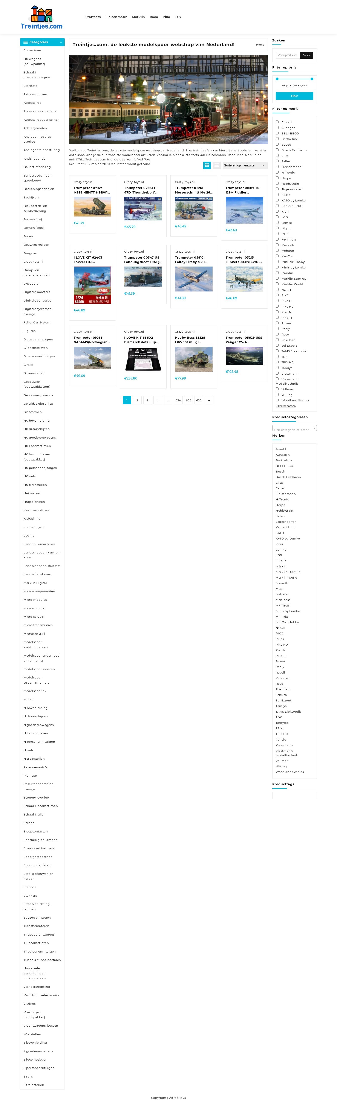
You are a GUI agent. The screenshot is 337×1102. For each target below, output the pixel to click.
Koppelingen (34, 527)
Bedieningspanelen (39, 189)
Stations (30, 887)
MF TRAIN (283, 605)
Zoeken (307, 55)
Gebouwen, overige (39, 395)
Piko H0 (282, 644)
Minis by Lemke (288, 611)
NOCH (280, 627)
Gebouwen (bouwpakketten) (37, 384)
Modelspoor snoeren (39, 669)
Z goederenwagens (38, 1051)
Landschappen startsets (42, 566)
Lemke (281, 549)
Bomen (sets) (34, 227)
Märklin (282, 566)
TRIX (279, 728)
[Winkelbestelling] (245, 165)
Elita (279, 482)
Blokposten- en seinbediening (35, 208)
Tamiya (281, 706)
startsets (192, 155)
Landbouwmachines (39, 544)
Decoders (31, 283)
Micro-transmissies (38, 625)
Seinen (29, 823)
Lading (29, 535)
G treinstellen (34, 373)
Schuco (281, 695)
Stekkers (30, 895)
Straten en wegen (37, 917)
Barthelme (284, 460)
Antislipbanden (36, 158)
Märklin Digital (35, 583)
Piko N (281, 650)
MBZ (279, 588)
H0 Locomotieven (37, 446)
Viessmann (284, 745)
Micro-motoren (35, 608)
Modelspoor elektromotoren (36, 644)
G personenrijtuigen (39, 356)
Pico (240, 155)
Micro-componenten (39, 591)
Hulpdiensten (34, 501)
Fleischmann (216, 155)
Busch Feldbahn (288, 477)
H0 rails (30, 476)
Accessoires (32, 102)
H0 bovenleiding (37, 420)
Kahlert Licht (286, 527)
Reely (280, 667)
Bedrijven (31, 197)
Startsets (30, 85)
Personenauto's (35, 767)
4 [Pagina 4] (158, 400)
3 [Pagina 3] (148, 400)
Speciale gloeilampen (41, 839)
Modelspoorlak (35, 691)
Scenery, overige (36, 797)
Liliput (281, 560)
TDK (279, 717)
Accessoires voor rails (40, 111)
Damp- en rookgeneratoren (37, 272)
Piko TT (281, 655)
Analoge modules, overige (38, 139)
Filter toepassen (286, 406)
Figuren (30, 330)
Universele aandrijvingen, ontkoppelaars (35, 973)
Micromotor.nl (34, 633)
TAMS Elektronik (288, 711)
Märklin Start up (288, 572)
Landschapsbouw (37, 574)
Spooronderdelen (37, 865)
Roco (231, 155)
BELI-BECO (284, 466)
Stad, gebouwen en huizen (39, 876)
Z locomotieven (35, 1059)
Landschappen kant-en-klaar (42, 555)
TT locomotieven (36, 943)
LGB (279, 555)
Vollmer (282, 760)
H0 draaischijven (37, 429)
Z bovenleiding (35, 1042)
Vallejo (281, 739)
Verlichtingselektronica (42, 995)
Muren (29, 699)
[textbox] (295, 429)
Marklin (251, 155)
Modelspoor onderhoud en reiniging (42, 658)
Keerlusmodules (36, 510)
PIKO (279, 633)
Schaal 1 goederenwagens (37, 75)
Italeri (280, 516)
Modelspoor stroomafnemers (36, 680)
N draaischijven (36, 716)
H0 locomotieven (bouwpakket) (37, 457)
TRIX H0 (282, 734)
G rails (28, 364)
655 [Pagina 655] (188, 400)
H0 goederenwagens (40, 437)
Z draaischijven (35, 94)
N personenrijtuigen (39, 741)
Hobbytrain (284, 510)
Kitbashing (32, 518)
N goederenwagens (39, 725)
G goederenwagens (39, 339)
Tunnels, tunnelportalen (42, 960)
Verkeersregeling (37, 986)
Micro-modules (35, 599)
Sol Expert (283, 700)
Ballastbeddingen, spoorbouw (38, 178)
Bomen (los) (33, 219)
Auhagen (283, 454)
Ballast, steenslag (37, 167)
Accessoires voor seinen (42, 119)
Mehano (282, 594)
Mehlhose (283, 600)
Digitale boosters (37, 292)
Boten (28, 236)
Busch (280, 471)
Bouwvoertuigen (36, 244)
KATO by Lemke (288, 538)
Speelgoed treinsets (39, 848)
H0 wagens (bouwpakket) (34, 61)
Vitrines (30, 1003)
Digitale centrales (37, 300)
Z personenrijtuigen (39, 1068)
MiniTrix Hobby (287, 622)
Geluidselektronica (38, 403)
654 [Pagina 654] (178, 400)
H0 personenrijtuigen (40, 467)
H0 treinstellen (35, 484)
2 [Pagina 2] (137, 400)
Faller (280, 488)
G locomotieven (36, 347)
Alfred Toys (142, 159)
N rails (29, 750)
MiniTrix (282, 616)
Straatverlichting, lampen (37, 906)
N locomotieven (36, 733)
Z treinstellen (34, 1085)
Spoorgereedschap (38, 856)
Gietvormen (33, 412)
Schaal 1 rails (33, 814)
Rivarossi (282, 678)
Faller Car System (37, 322)
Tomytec (282, 722)
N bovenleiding (36, 708)
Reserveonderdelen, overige (39, 786)
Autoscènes (32, 50)
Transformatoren (36, 926)
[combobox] (294, 428)
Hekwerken (32, 493)
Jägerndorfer (286, 521)
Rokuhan (283, 689)
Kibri (279, 544)
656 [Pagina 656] (199, 400)
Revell (280, 672)
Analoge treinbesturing (42, 150)
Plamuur (30, 775)
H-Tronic (282, 499)
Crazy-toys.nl (33, 261)
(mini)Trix (76, 159)
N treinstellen (34, 758)
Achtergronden (35, 128)
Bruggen (30, 253)
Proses (281, 661)
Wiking (281, 766)
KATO (280, 533)
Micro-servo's (34, 616)
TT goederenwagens (39, 934)
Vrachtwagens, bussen (41, 1025)
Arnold (281, 449)
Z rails (28, 1076)
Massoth (282, 583)
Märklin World (286, 577)
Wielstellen (32, 1034)
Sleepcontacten (36, 831)
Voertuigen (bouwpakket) (34, 1015)
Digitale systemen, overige (38, 311)
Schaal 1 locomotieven (41, 806)
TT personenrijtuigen (40, 951)
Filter (294, 96)
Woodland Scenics (290, 772)
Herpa (280, 505)
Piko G (281, 639)
